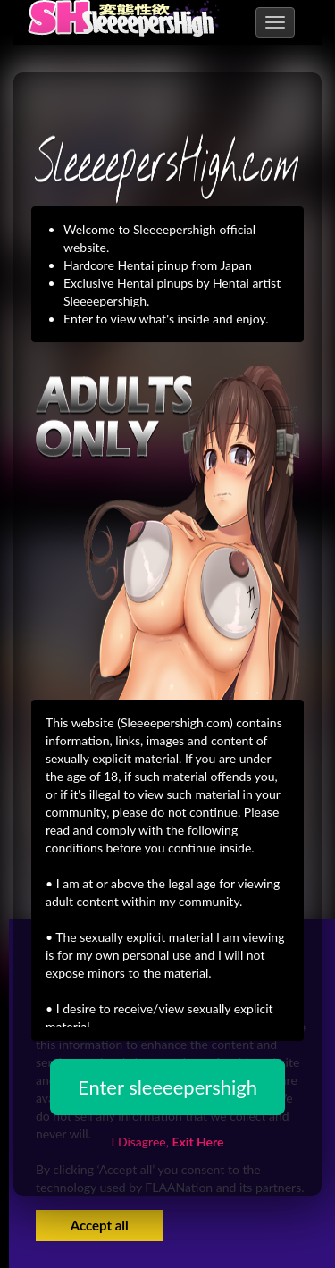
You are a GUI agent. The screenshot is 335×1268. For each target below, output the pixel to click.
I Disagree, (167, 1141)
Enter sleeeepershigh (167, 1087)
